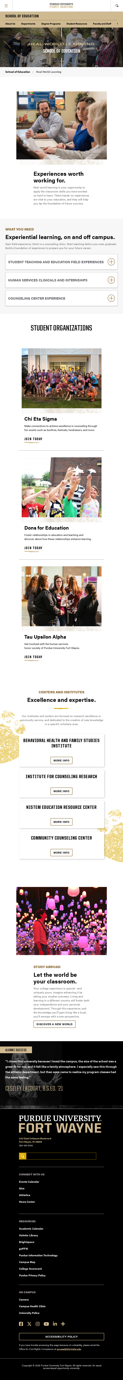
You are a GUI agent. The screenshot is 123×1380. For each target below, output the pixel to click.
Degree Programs (50, 23)
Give (21, 1188)
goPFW (23, 1248)
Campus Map (27, 1262)
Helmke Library (28, 1235)
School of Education (17, 72)
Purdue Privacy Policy (32, 1275)
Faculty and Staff (102, 23)
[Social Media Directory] (63, 1324)
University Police (29, 1313)
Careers (24, 1299)
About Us (10, 23)
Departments (28, 23)
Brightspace (26, 1242)
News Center (27, 1202)
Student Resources (76, 23)
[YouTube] (46, 1324)
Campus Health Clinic (32, 1306)
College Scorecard (30, 1269)
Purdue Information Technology (38, 1255)
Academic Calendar (31, 1228)
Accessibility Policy (61, 1336)
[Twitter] (29, 1324)
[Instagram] (38, 1324)
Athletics (24, 1195)
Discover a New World (54, 1024)
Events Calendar (29, 1182)
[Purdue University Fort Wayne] (61, 5)
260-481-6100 (26, 1145)
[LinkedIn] (55, 1324)
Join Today (33, 439)
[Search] (22, 1156)
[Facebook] (21, 1324)
